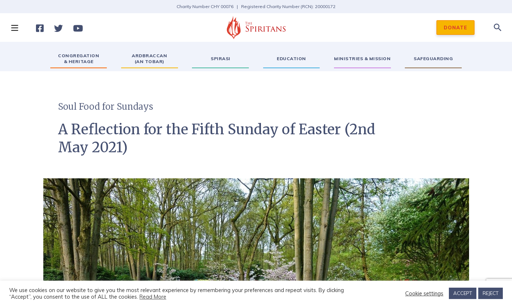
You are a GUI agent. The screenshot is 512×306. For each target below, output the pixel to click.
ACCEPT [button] (462, 293)
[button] (14, 27)
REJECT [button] (490, 293)
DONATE (455, 27)
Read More (152, 296)
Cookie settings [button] (424, 293)
